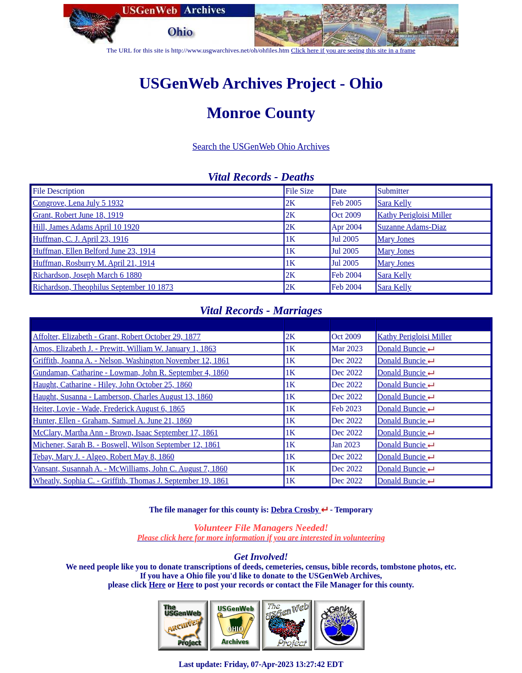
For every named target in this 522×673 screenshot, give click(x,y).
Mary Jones (396, 239)
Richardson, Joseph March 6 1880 (87, 275)
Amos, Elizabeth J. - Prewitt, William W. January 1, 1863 (124, 348)
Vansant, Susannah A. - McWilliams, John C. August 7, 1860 (130, 468)
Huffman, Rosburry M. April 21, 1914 (93, 263)
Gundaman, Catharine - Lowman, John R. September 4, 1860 (130, 372)
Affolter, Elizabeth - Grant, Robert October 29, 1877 (116, 336)
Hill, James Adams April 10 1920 (85, 227)
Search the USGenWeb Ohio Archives (261, 147)
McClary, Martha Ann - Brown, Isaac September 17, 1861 (125, 432)
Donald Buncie (407, 348)
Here (157, 584)
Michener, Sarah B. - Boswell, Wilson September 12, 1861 (126, 444)
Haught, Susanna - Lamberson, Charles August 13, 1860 (122, 396)
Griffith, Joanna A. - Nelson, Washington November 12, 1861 (131, 360)
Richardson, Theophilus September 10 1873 (102, 287)
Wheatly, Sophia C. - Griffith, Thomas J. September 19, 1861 (130, 480)
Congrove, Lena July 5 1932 (78, 203)
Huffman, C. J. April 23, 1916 (80, 239)
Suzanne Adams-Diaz (412, 227)
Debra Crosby (299, 509)
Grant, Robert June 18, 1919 (77, 215)
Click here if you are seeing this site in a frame (353, 50)
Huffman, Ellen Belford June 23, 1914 (93, 251)
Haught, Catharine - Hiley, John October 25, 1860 (112, 384)
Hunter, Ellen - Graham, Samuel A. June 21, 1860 (112, 420)
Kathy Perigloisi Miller (415, 215)
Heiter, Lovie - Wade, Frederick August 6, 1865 (108, 408)
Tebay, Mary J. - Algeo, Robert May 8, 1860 (103, 456)
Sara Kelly (395, 203)
